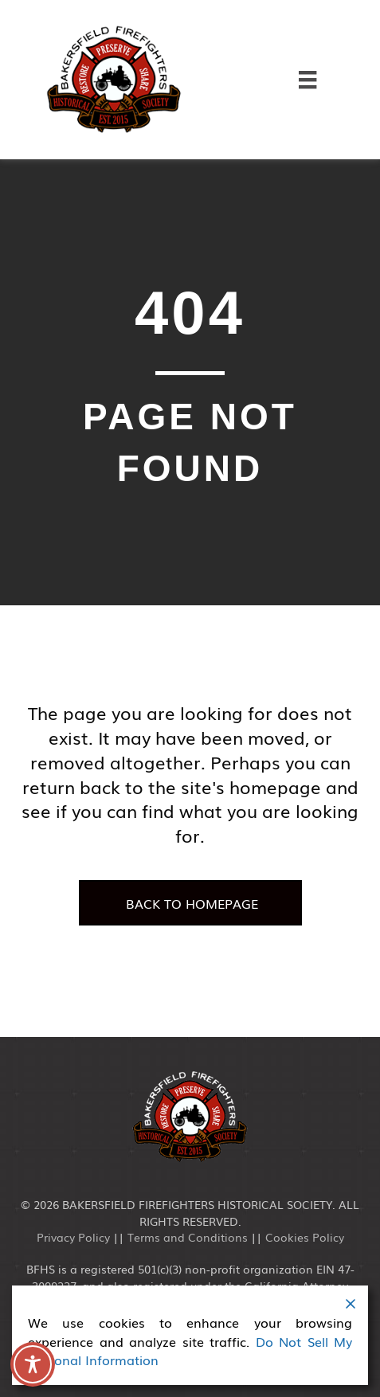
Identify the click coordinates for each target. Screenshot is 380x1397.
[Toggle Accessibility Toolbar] (32, 1364)
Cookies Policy (304, 1237)
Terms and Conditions (187, 1237)
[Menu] (307, 79)
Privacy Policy (73, 1237)
